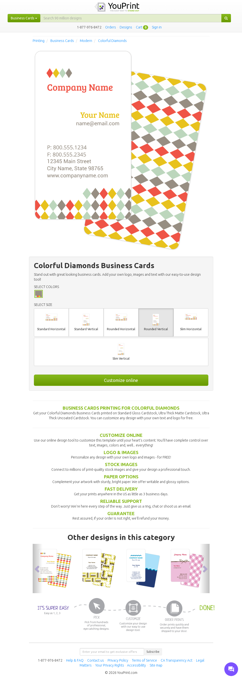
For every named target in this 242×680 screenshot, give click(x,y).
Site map (156, 665)
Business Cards (62, 41)
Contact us (95, 660)
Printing (38, 41)
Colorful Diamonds (112, 41)
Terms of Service (144, 660)
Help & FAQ (75, 660)
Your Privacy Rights (109, 665)
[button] (38, 568)
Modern (86, 41)
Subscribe (152, 651)
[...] (131, 18)
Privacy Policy (118, 660)
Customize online (121, 380)
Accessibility (136, 665)
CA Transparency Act (176, 660)
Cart (139, 27)
